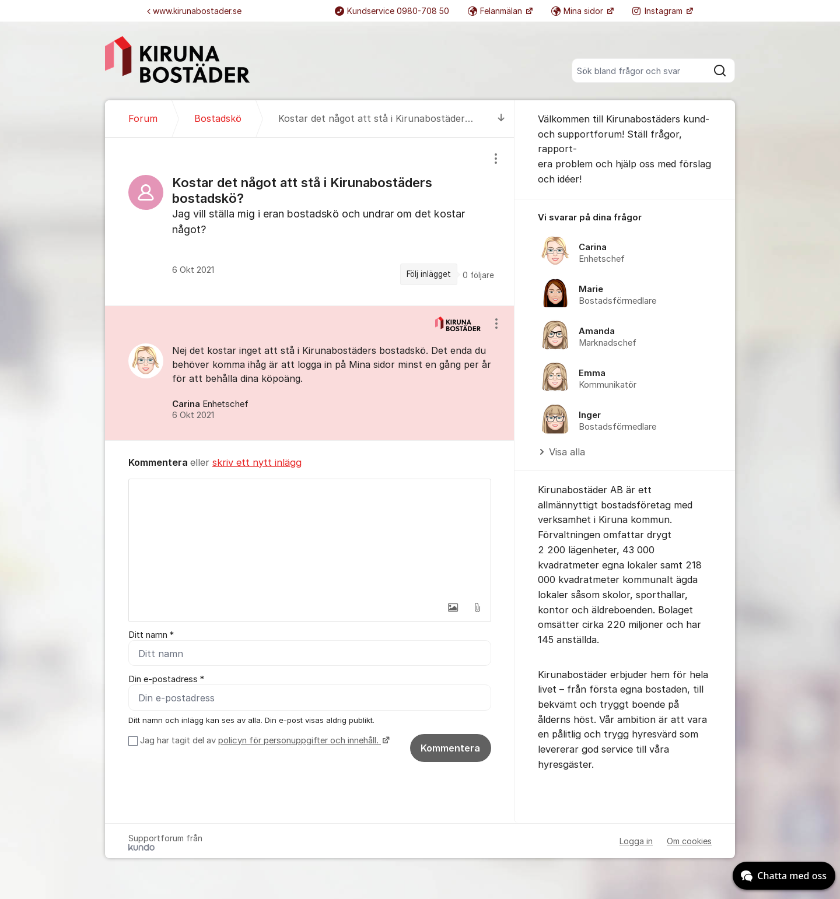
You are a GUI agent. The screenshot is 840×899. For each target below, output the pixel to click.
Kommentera (450, 748)
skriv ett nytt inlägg (257, 462)
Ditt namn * (151, 635)
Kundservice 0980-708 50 (392, 11)
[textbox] (310, 537)
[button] (453, 607)
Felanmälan (496, 11)
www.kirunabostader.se (194, 11)
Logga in (636, 841)
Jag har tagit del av (263, 740)
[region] (309, 221)
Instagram (658, 11)
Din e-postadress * (166, 679)
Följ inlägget (429, 274)
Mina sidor (578, 11)
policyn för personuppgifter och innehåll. (299, 740)
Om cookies (689, 841)
